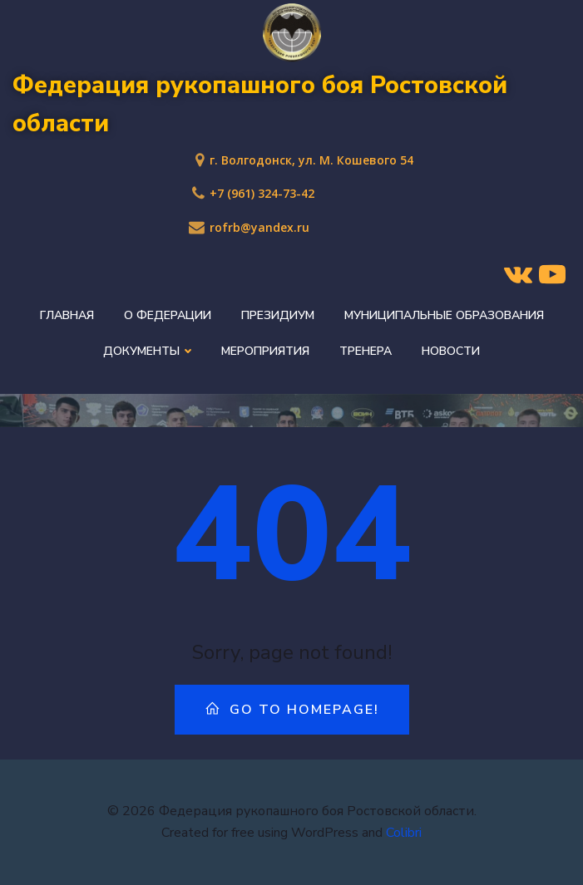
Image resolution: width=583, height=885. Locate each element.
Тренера (365, 351)
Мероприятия (265, 351)
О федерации (167, 315)
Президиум (277, 315)
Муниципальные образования (444, 315)
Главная (67, 315)
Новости (451, 351)
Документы (147, 351)
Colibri (404, 833)
